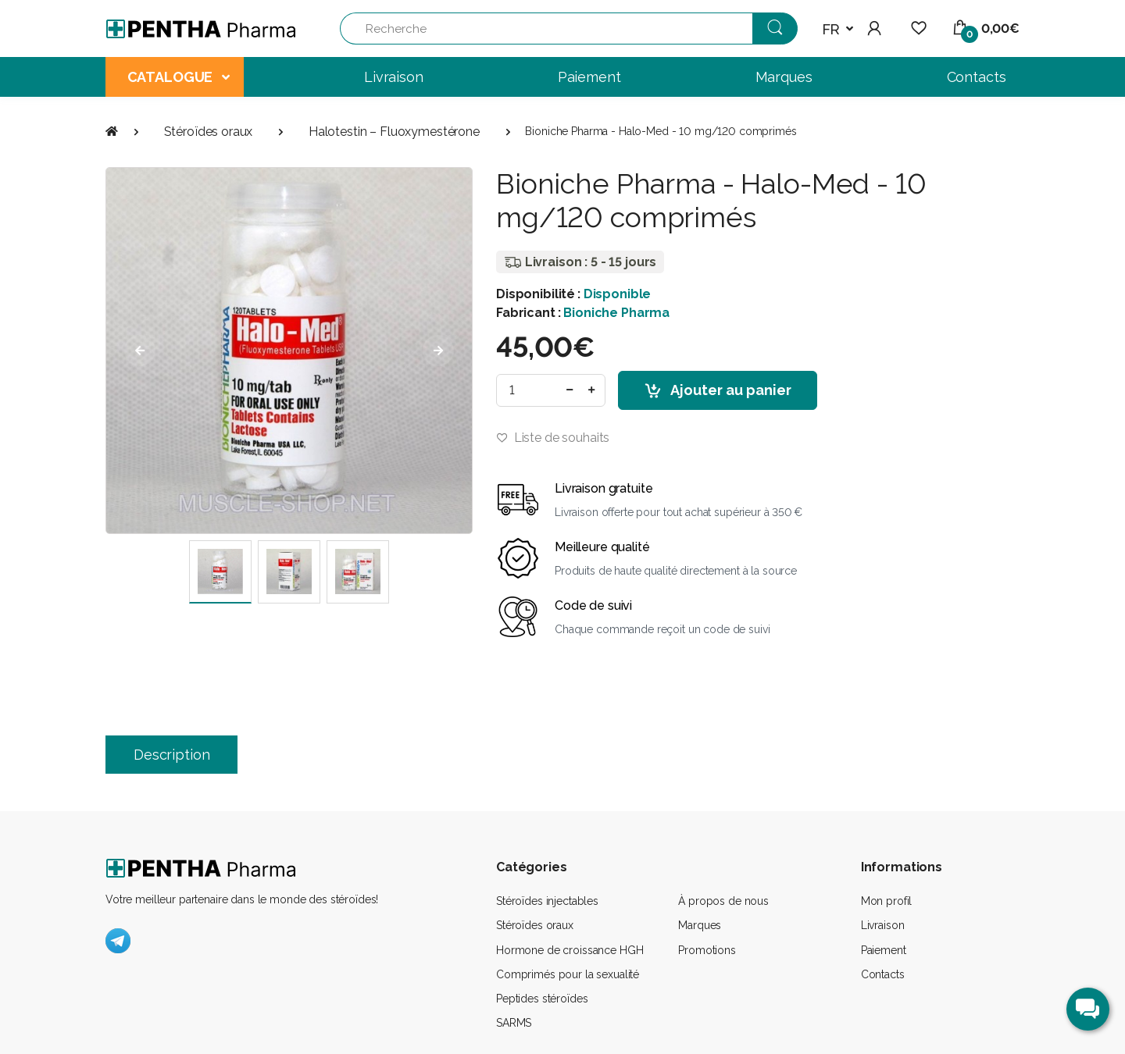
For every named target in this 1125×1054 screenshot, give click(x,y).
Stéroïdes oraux (208, 131)
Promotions (707, 950)
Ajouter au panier (717, 391)
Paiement (883, 950)
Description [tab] (171, 754)
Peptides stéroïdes (542, 998)
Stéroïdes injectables (547, 901)
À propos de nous (723, 901)
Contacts (883, 974)
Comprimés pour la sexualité (567, 974)
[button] (838, 29)
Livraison (883, 925)
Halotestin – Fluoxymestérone (394, 131)
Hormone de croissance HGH (569, 950)
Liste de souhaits (552, 437)
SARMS (513, 1023)
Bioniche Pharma (616, 312)
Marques (699, 925)
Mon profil (886, 901)
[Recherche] (546, 28)
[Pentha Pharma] (201, 29)
